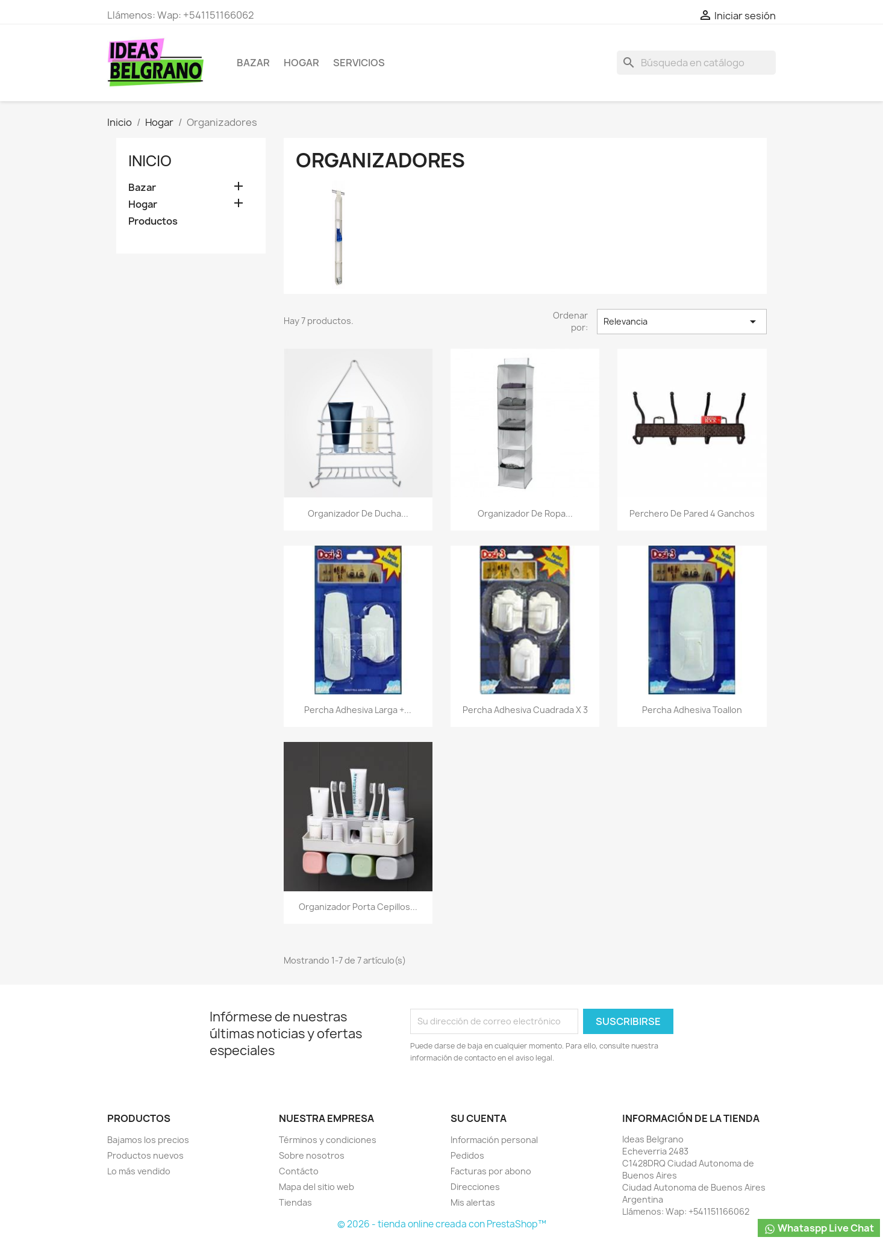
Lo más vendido (138, 1171)
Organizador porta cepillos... (358, 906)
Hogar (301, 62)
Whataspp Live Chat (819, 1228)
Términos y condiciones (327, 1139)
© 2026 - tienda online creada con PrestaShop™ (441, 1224)
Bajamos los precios (148, 1139)
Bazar (253, 62)
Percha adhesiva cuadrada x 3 (525, 709)
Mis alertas (473, 1202)
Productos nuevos (145, 1155)
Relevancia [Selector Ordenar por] (682, 321)
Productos (153, 221)
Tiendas (295, 1202)
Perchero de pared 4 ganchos (692, 513)
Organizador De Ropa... (525, 513)
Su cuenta (479, 1118)
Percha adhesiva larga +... (357, 709)
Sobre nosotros (312, 1155)
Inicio (150, 161)
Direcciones (475, 1186)
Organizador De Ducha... (358, 513)
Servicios (359, 62)
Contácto (299, 1171)
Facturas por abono (491, 1171)
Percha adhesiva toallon (692, 709)
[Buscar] (696, 63)
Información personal (494, 1139)
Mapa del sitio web (316, 1186)
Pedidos (467, 1155)
